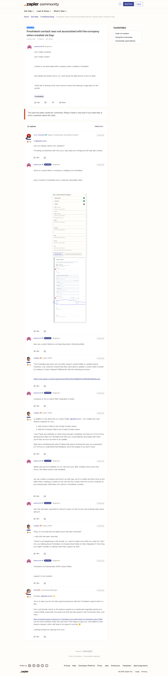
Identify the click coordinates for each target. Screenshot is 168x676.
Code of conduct (122, 33)
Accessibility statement (92, 656)
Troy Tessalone (39, 135)
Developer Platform (87, 666)
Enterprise (115, 666)
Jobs (107, 666)
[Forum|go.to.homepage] (42, 4)
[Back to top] (164, 653)
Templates (126, 666)
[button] (128, 4)
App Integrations (141, 666)
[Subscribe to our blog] (38, 665)
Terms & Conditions (75, 656)
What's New (60, 11)
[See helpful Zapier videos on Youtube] (46, 665)
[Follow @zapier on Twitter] (42, 665)
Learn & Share (44, 11)
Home (26, 17)
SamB (36, 590)
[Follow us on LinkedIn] (33, 665)
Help (74, 666)
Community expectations (125, 41)
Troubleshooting (47, 17)
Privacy (144, 671)
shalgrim (37, 358)
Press (99, 666)
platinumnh (38, 46)
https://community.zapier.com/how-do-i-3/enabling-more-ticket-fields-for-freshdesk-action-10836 (68, 619)
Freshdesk (39, 96)
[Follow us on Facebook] (29, 665)
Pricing (67, 666)
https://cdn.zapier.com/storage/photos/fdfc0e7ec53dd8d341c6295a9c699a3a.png (67, 379)
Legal (137, 671)
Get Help (29, 11)
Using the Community (123, 37)
